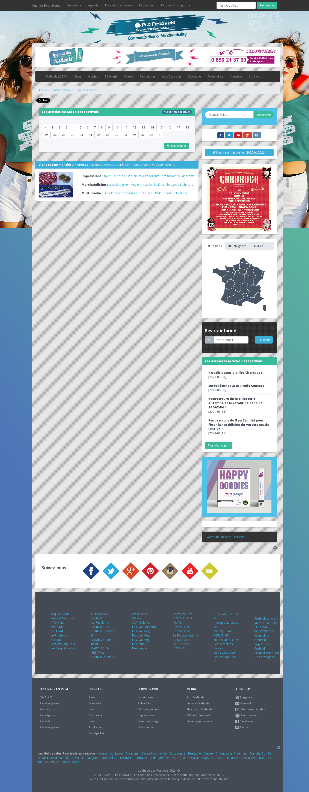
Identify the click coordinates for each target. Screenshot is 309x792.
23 (81, 135)
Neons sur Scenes (226, 640)
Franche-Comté (260, 753)
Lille (91, 721)
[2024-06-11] (238, 426)
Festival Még (141, 631)
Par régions (48, 715)
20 (55, 135)
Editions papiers (148, 709)
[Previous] (45, 127)
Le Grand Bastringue (139, 646)
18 (187, 127)
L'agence (243, 697)
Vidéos (128, 76)
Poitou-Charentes (253, 758)
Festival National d (63, 618)
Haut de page (176, 146)
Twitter (242, 727)
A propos (236, 76)
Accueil (43, 90)
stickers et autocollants (143, 176)
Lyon (92, 709)
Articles (93, 76)
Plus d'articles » (218, 445)
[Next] (159, 134)
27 (116, 135)
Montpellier (96, 733)
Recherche (266, 5)
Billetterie (111, 76)
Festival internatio (266, 653)
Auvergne (132, 753)
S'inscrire (264, 340)
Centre (208, 753)
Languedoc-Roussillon (101, 758)
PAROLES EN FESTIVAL (100, 650)
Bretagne (194, 753)
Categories (238, 246)
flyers (108, 176)
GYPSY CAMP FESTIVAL (182, 646)
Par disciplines (49, 703)
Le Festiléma (100, 622)
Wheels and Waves (140, 616)
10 (117, 127)
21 (63, 135)
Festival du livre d (266, 618)
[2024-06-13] (235, 405)
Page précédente (86, 90)
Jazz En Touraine (265, 623)
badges (172, 184)
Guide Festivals (46, 5)
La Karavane (181, 640)
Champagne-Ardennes (231, 753)
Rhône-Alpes (70, 762)
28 (125, 135)
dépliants (188, 176)
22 (72, 135)
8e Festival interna (185, 635)
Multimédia (145, 727)
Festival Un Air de (103, 657)
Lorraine (141, 758)
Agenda (93, 5)
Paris (92, 697)
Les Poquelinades (62, 648)
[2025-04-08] (235, 375)
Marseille (95, 703)
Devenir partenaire (199, 721)
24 (90, 135)
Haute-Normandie (50, 758)
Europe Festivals (197, 703)
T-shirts (185, 184)
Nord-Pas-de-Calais (185, 758)
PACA (55, 762)
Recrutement (247, 715)
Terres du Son (182, 614)
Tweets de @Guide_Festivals (224, 537)
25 (99, 135)
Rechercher (146, 5)
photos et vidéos (175, 193)
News (78, 76)
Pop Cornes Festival (262, 646)
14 (152, 127)
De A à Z (46, 697)
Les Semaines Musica (223, 646)
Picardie (232, 758)
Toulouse (95, 727)
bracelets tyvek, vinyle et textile (130, 184)
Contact (254, 76)
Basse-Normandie (154, 753)
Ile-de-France (74, 758)
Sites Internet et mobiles (120, 193)
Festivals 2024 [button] (56, 76)
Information (61, 90)
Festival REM (100, 627)
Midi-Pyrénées (160, 758)
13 (143, 127)
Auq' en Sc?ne (60, 614)
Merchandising (148, 721)
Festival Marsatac (144, 627)
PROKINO (57, 622)
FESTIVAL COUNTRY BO (264, 629)
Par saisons (48, 709)
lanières (159, 184)
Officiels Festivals (198, 715)
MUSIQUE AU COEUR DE (223, 633)
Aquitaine (116, 753)
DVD (158, 193)
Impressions (146, 715)
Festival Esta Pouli (63, 644)
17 (178, 127)
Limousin (126, 758)
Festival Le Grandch (261, 638)
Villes (258, 246)
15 (161, 127)
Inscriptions (145, 697)
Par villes (46, 721)
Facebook (244, 721)
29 (134, 135)
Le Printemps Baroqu (59, 637)
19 (46, 135)
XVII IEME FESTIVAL (57, 629)
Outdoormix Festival (99, 616)
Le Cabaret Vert (224, 652)
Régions (215, 246)
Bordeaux (95, 715)
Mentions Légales (250, 709)
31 (151, 135)
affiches (119, 176)
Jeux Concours (172, 76)
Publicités (144, 703)
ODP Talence (141, 622)
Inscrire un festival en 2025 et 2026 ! (239, 152)
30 (143, 135)
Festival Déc (181, 627)
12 (134, 127)
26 (107, 135)
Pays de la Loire (213, 758)
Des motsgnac (264, 657)
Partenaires (215, 76)
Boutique (194, 76)
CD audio (146, 193)
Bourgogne (177, 753)
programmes (171, 176)
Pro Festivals (195, 697)
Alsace (102, 753)
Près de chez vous (118, 5)
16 (169, 127)
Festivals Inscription (175, 5)
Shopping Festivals (199, 709)
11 (125, 127)
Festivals (74, 5)
